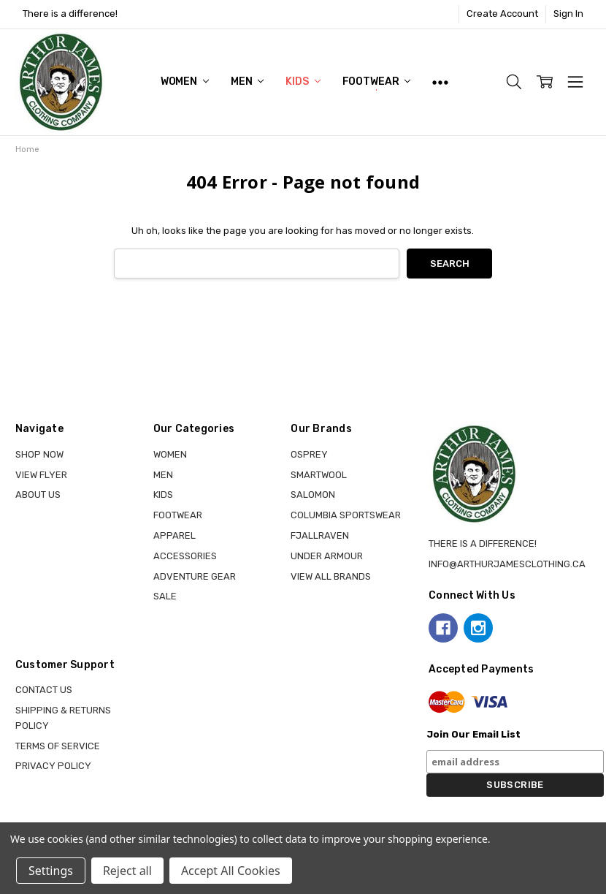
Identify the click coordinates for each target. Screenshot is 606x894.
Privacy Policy (53, 765)
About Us (38, 494)
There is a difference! (70, 13)
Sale (165, 596)
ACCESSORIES (185, 555)
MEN (247, 81)
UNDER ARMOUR (327, 555)
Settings (50, 871)
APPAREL (174, 535)
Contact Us (43, 689)
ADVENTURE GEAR (194, 576)
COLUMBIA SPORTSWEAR (346, 514)
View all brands (331, 576)
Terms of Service (57, 745)
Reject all (127, 871)
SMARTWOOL (319, 474)
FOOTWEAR (376, 81)
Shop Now (39, 454)
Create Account (502, 13)
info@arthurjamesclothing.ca (507, 563)
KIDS (302, 81)
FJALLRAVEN (320, 535)
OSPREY (309, 454)
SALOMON (313, 494)
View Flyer (41, 474)
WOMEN (185, 81)
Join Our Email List (473, 734)
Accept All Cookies (230, 871)
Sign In (568, 13)
